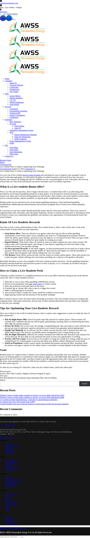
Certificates (14, 87)
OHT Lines (14, 154)
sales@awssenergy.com (9, 3)
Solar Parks (14, 150)
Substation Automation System (21, 130)
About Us (13, 83)
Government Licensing (18, 111)
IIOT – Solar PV (11, 503)
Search (2, 380)
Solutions (8, 120)
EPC (6, 145)
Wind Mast (14, 148)
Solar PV (17, 128)
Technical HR (15, 113)
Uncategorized (5, 165)
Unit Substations (16, 152)
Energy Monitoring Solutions (25, 135)
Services (8, 107)
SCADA (13, 124)
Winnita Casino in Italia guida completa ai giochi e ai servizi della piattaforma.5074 (32, 395)
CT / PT (13, 100)
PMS (7, 507)
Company (8, 81)
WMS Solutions (20, 139)
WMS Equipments (17, 102)
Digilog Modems (16, 98)
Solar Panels (14, 104)
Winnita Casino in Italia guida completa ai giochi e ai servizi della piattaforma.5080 (32, 397)
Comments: (30, 169)
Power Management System (20, 141)
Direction (3, 12)
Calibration (14, 117)
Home (7, 79)
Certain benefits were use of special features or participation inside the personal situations (34, 404)
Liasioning (14, 109)
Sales (7, 94)
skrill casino (37, 284)
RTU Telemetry (15, 122)
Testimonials (14, 89)
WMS (12, 143)
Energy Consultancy (17, 115)
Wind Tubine (19, 126)
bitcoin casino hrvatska (31, 175)
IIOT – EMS (9, 501)
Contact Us (9, 156)
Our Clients (14, 92)
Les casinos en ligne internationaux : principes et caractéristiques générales (28, 400)
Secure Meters (15, 96)
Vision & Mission (16, 85)
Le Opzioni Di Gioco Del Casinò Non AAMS (17, 402)
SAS (6, 499)
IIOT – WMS (10, 505)
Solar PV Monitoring (22, 137)
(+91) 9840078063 (7, 426)
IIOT (11, 132)
